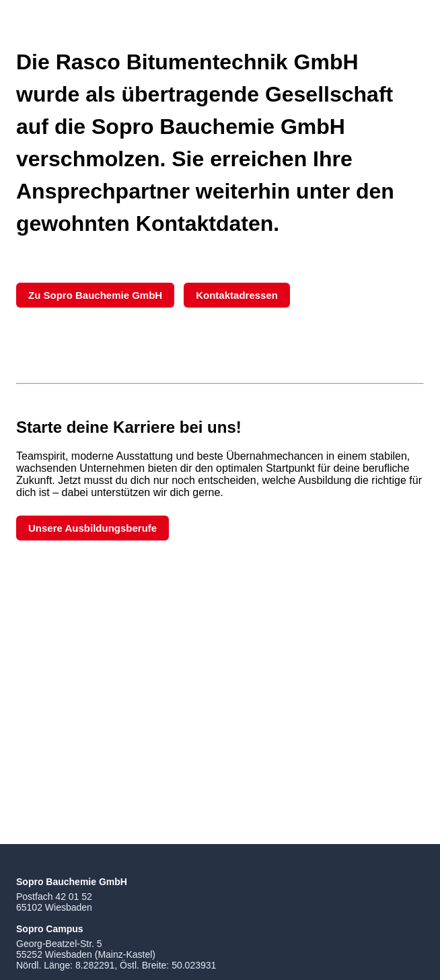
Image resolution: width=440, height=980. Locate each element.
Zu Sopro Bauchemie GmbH (95, 295)
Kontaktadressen (237, 295)
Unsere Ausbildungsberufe (92, 528)
